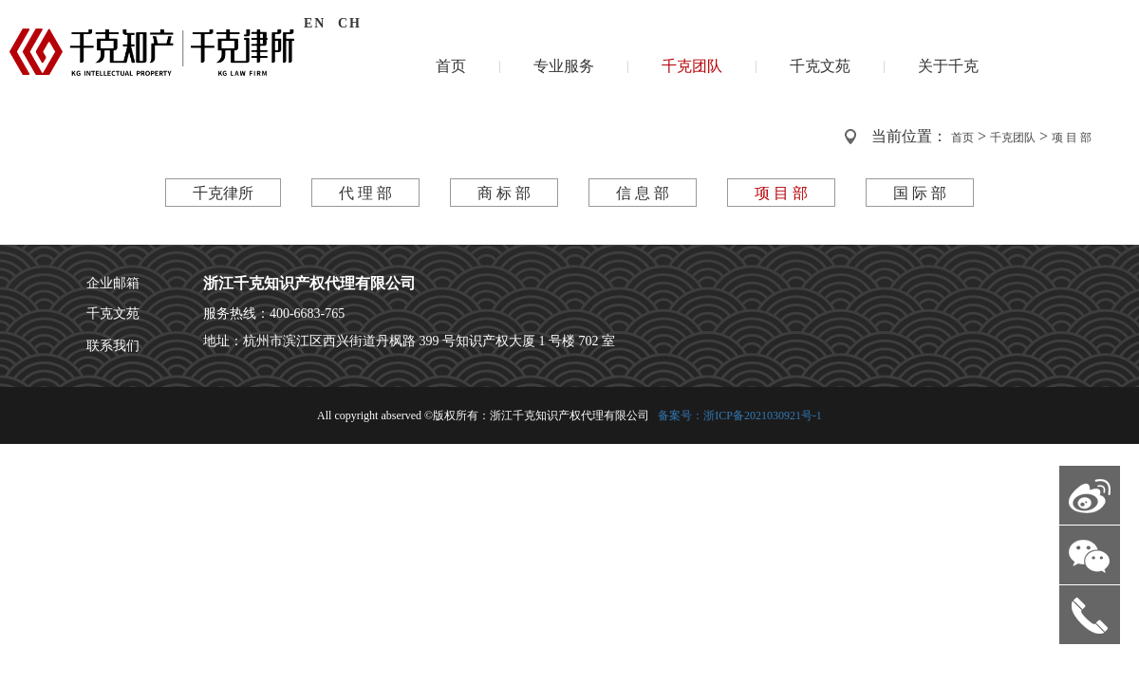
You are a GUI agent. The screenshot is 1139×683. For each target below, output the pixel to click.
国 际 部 (919, 193)
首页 (451, 66)
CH (350, 23)
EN (315, 23)
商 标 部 (504, 193)
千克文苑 (820, 66)
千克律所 (223, 193)
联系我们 (113, 346)
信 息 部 (642, 193)
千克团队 (692, 66)
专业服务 (563, 66)
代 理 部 (365, 193)
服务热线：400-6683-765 (274, 313)
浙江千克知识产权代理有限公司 (309, 283)
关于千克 (948, 66)
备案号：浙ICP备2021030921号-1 (738, 415)
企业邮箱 (113, 283)
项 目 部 (1072, 137)
